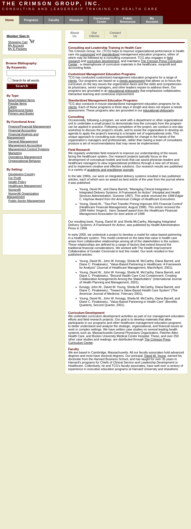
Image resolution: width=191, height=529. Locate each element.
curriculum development (103, 61)
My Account (152, 20)
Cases (12, 106)
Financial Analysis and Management (23, 136)
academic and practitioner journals (110, 169)
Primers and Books (21, 113)
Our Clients (94, 34)
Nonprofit (14, 189)
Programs (31, 20)
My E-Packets (17, 48)
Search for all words (25, 80)
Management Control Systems (28, 149)
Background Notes (20, 110)
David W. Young (155, 355)
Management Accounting (25, 145)
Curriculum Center (101, 20)
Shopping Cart (17, 42)
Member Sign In (18, 36)
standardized (110, 54)
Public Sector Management (26, 200)
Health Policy (17, 182)
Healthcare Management (25, 185)
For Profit (14, 178)
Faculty (54, 20)
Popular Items (17, 103)
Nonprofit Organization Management (23, 195)
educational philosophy (123, 90)
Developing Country (21, 174)
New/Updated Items (21, 100)
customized (87, 54)
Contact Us (115, 34)
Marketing (15, 153)
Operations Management (25, 157)
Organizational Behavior (24, 160)
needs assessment (132, 80)
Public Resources (128, 20)
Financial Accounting (22, 130)
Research (76, 20)
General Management (23, 141)
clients (72, 80)
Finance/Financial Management (29, 126)
